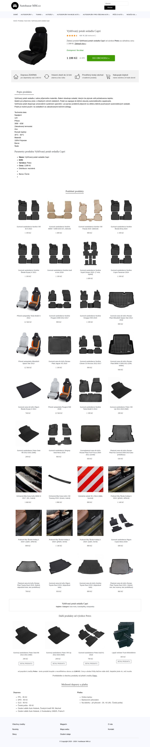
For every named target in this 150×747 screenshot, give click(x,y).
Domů (15, 14)
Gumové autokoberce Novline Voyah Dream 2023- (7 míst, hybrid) (90, 272)
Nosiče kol (131, 14)
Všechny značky (18, 724)
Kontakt (111, 729)
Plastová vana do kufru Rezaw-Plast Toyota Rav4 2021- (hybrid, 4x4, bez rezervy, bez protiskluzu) (121, 585)
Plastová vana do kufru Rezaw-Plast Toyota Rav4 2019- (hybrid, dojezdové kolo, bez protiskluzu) (28, 585)
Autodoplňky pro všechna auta (95, 14)
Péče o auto (117, 14)
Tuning (38, 14)
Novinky (15, 729)
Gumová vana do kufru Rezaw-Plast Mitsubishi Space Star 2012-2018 (121, 318)
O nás (110, 724)
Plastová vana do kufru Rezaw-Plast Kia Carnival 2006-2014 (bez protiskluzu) (121, 452)
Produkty (20, 21)
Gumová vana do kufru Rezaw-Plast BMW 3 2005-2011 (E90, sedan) (121, 363)
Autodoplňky (26, 14)
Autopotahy (90, 606)
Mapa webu (64, 729)
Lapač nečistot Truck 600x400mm (124, 653)
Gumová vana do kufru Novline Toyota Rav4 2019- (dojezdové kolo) (90, 585)
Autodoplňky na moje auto (68, 14)
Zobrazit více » (80, 44)
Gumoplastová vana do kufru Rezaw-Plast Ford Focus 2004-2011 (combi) (90, 452)
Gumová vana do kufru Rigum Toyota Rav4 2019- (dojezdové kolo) (59, 585)
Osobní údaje (65, 734)
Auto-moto (27, 21)
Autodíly (49, 14)
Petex (117, 41)
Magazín (63, 724)
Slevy (14, 734)
